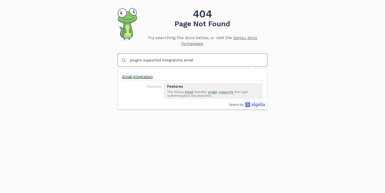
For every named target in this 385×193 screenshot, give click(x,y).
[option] (192, 85)
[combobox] (192, 60)
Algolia (247, 104)
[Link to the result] (192, 85)
